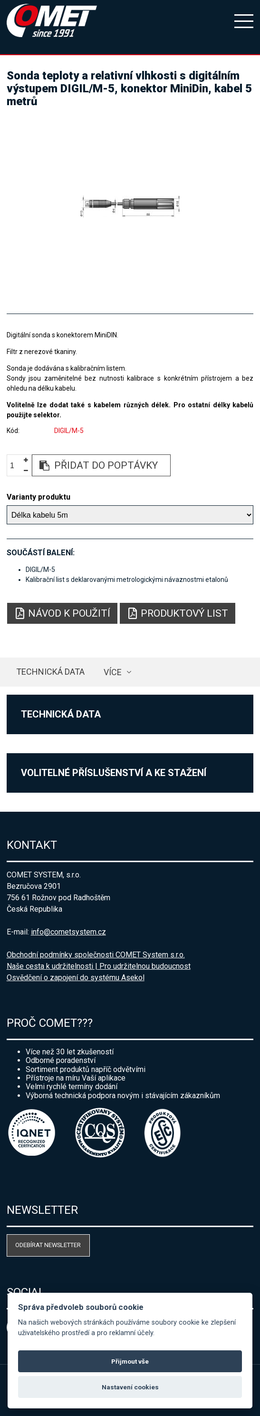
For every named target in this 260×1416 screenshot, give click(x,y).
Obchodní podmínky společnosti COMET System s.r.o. (96, 954)
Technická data (50, 672)
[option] (130, 206)
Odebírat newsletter (48, 1245)
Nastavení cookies (130, 1387)
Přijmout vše (130, 1361)
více (113, 672)
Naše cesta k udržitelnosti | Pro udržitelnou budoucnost (99, 966)
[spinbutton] (15, 465)
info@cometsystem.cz (68, 931)
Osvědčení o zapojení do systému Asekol (75, 977)
